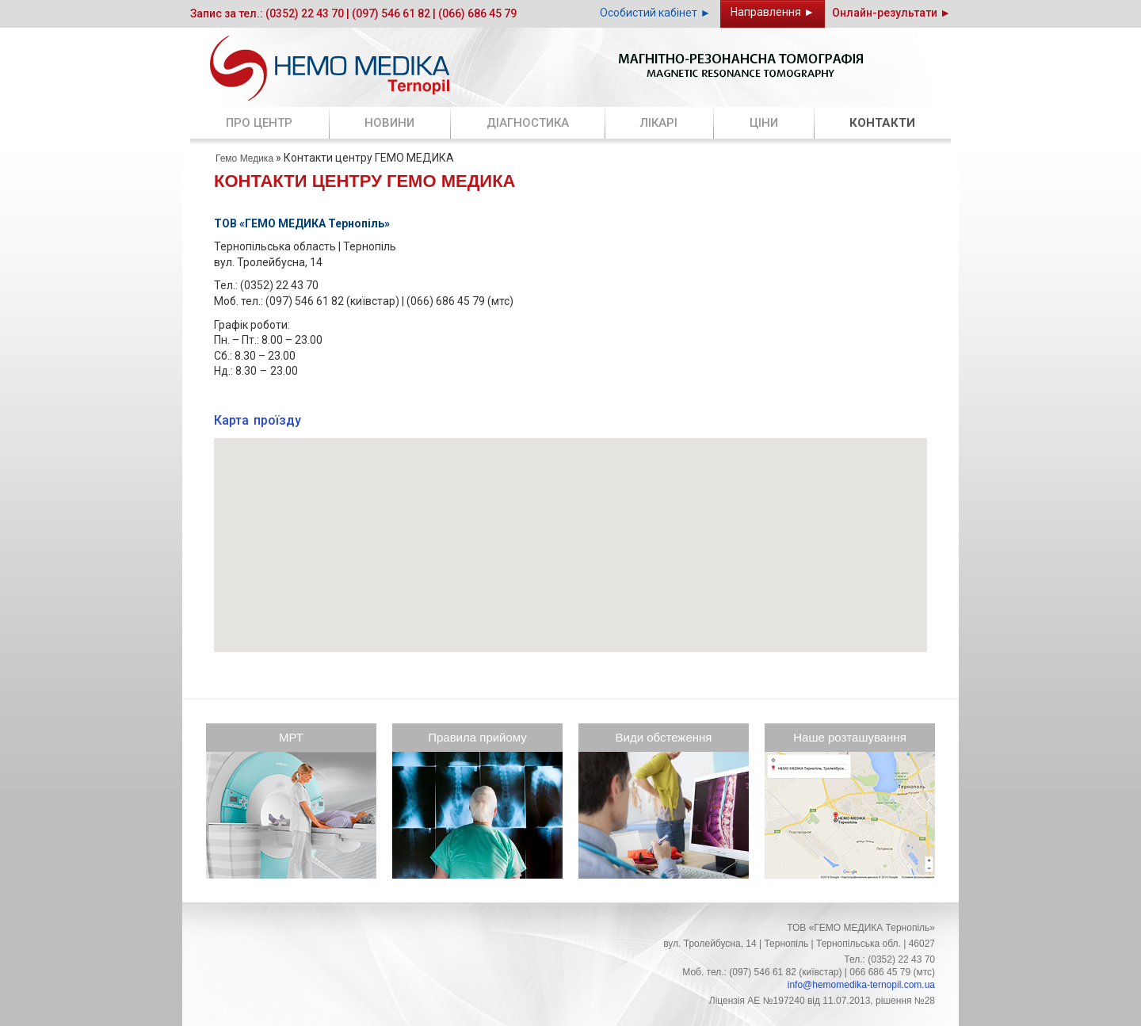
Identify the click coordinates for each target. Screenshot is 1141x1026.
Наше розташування (849, 737)
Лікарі (658, 123)
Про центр (259, 123)
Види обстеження (664, 737)
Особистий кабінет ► (655, 12)
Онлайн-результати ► (891, 12)
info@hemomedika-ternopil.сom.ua (861, 984)
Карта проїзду (257, 420)
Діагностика (528, 123)
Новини (389, 123)
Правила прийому (477, 737)
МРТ (291, 737)
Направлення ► (773, 12)
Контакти (882, 123)
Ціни (764, 123)
